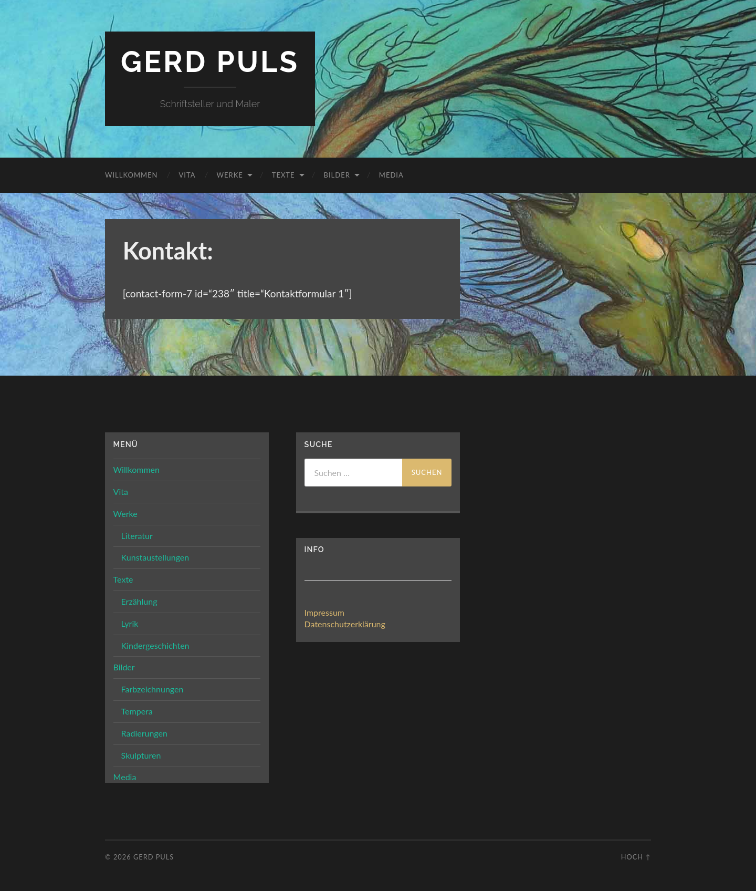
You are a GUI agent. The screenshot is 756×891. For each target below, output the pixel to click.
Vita (187, 175)
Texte (283, 175)
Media (391, 175)
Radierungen (144, 733)
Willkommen (131, 175)
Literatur (137, 536)
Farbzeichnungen (152, 689)
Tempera (137, 711)
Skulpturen (141, 755)
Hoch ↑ (636, 857)
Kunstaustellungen (155, 557)
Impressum (324, 612)
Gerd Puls (210, 62)
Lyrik (130, 623)
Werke (230, 175)
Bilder (337, 175)
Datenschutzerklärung (344, 624)
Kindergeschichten (155, 645)
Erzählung (139, 601)
